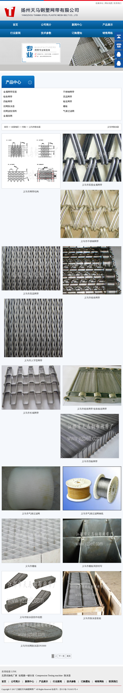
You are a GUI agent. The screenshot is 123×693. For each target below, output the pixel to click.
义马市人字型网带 (33, 360)
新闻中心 (77, 24)
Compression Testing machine (49, 675)
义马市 (32, 127)
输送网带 (67, 101)
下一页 (62, 656)
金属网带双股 (10, 92)
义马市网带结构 (31, 191)
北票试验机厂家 (9, 675)
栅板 (65, 106)
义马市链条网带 (92, 297)
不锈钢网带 (68, 92)
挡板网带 (7, 101)
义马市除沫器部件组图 (31, 617)
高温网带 (67, 96)
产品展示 (107, 24)
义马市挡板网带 (90, 461)
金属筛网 (7, 116)
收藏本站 (99, 3)
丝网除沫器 (9, 106)
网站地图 (108, 3)
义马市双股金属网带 (92, 185)
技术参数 (46, 33)
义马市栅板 (31, 566)
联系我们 (117, 3)
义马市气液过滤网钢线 (92, 513)
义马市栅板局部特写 (92, 566)
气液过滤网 (68, 111)
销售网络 (107, 33)
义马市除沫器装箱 (92, 618)
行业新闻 (15, 33)
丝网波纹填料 (10, 111)
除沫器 (67, 675)
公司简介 (46, 24)
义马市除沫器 (113, 127)
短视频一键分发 (26, 675)
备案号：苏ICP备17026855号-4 (65, 689)
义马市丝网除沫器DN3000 (33, 646)
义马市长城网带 (31, 413)
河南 (24, 127)
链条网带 (7, 96)
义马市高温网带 (31, 293)
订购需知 (77, 33)
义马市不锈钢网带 (90, 241)
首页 (15, 24)
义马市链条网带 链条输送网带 (92, 409)
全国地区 (15, 127)
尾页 (69, 656)
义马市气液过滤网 (31, 513)
